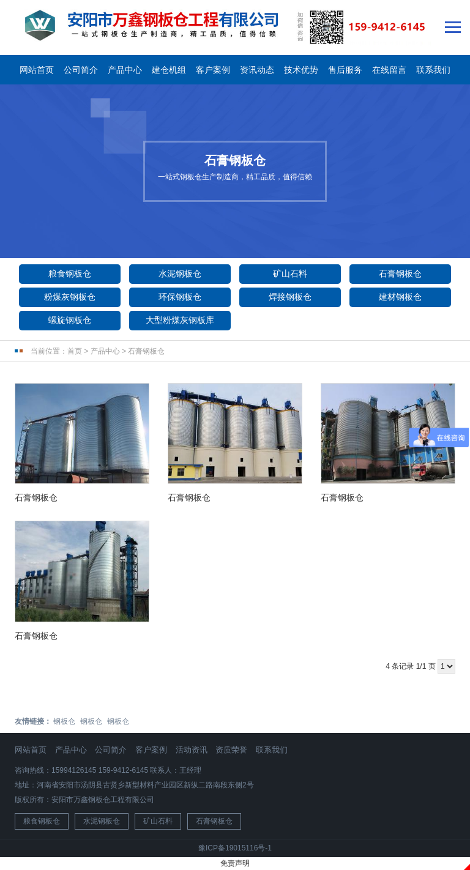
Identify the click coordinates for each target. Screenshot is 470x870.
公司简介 (81, 70)
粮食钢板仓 (69, 273)
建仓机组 (169, 70)
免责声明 (235, 863)
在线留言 (389, 70)
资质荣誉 (231, 749)
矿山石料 (290, 273)
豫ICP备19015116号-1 (235, 848)
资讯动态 (257, 70)
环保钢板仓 (180, 297)
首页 (74, 351)
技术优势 (301, 70)
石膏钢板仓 (400, 273)
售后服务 (345, 70)
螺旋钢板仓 (69, 320)
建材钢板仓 (400, 297)
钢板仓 (64, 721)
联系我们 (433, 70)
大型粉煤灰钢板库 (180, 320)
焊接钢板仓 (290, 297)
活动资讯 (191, 749)
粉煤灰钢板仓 (69, 297)
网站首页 (37, 70)
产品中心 (125, 70)
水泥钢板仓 (180, 273)
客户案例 (213, 70)
